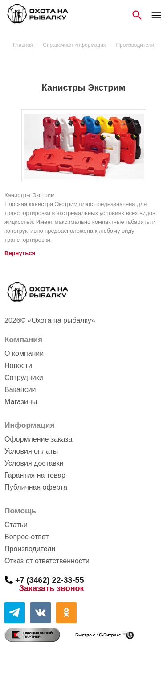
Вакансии (20, 389)
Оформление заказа (38, 439)
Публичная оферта (35, 487)
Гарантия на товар (34, 475)
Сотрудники (23, 377)
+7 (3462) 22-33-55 (49, 579)
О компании (24, 353)
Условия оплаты (31, 451)
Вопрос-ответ (26, 537)
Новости (18, 365)
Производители (30, 549)
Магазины (20, 401)
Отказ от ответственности (47, 561)
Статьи (16, 525)
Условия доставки (34, 463)
